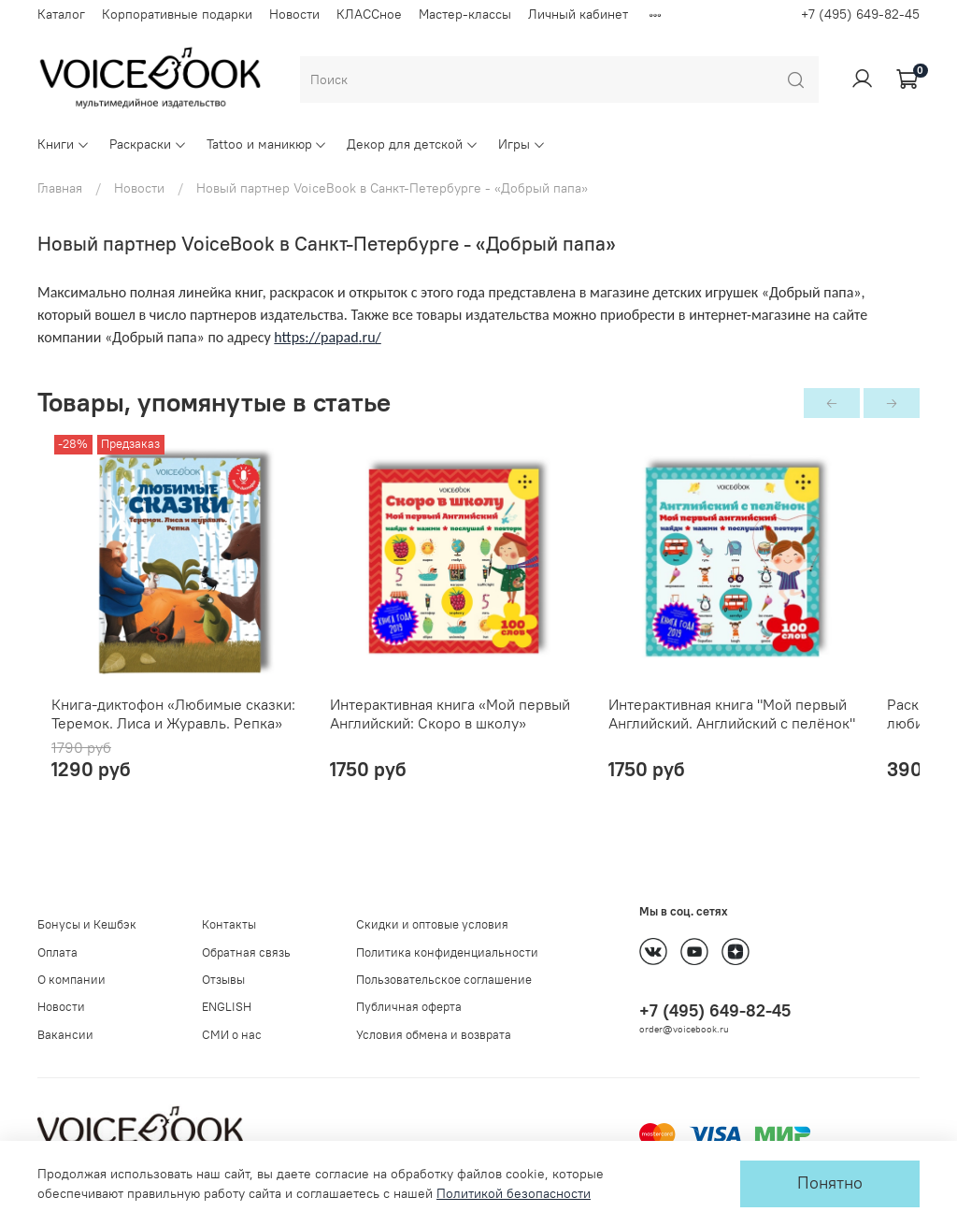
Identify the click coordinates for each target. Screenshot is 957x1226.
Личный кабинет (578, 14)
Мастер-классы (465, 14)
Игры (522, 144)
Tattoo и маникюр (267, 144)
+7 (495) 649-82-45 (860, 14)
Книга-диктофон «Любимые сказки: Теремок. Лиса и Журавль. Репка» (159, 738)
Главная (59, 188)
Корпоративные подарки (177, 14)
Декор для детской (412, 144)
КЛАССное (369, 14)
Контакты (229, 924)
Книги (63, 144)
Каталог (61, 14)
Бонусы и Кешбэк (86, 924)
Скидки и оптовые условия (432, 924)
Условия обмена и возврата (433, 1035)
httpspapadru (327, 337)
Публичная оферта (409, 1007)
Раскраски (148, 144)
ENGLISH (226, 1007)
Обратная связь (246, 952)
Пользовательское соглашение (444, 980)
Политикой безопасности (513, 1193)
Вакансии (65, 1035)
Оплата (57, 952)
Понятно (830, 1183)
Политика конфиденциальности (447, 952)
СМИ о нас (232, 1035)
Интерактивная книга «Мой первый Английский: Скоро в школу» (461, 738)
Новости (294, 14)
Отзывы (223, 980)
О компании (71, 980)
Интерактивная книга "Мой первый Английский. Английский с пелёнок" (767, 738)
